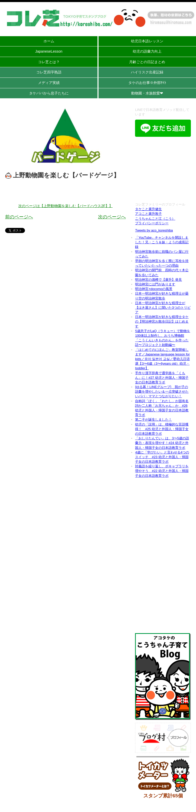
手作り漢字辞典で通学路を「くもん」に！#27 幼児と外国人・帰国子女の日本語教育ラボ (161, 377)
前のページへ (19, 216)
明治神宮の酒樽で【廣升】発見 (158, 280)
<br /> (163, 170)
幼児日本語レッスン (147, 41)
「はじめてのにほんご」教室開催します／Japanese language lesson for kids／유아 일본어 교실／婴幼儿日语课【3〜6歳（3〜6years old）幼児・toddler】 (162, 359)
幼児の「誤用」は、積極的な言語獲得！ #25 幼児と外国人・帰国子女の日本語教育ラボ (162, 429)
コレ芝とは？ (49, 62)
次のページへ (112, 216)
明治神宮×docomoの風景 (153, 289)
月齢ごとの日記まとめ (147, 62)
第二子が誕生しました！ (153, 419)
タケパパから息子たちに (49, 93)
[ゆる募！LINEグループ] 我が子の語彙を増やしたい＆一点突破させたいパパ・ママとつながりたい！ (162, 391)
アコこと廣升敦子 (148, 214)
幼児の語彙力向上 (147, 51)
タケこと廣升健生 (148, 209)
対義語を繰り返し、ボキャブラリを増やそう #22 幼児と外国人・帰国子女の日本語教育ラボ (162, 470)
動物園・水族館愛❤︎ (147, 93)
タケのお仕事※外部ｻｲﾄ (147, 83)
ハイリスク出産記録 (147, 72)
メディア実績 (49, 83)
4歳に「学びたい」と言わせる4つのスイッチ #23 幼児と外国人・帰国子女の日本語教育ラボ (162, 456)
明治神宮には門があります (155, 284)
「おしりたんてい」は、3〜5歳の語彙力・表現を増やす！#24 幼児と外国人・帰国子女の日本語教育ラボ (162, 442)
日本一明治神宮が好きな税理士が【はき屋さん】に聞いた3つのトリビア (162, 307)
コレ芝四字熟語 (48, 72)
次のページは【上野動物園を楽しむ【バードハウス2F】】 (65, 206)
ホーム (48, 41)
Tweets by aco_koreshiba (154, 230)
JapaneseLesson (49, 51)
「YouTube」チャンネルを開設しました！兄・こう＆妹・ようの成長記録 (162, 242)
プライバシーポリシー (151, 223)
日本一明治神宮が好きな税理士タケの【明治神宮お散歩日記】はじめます (162, 321)
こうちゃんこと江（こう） (155, 218)
